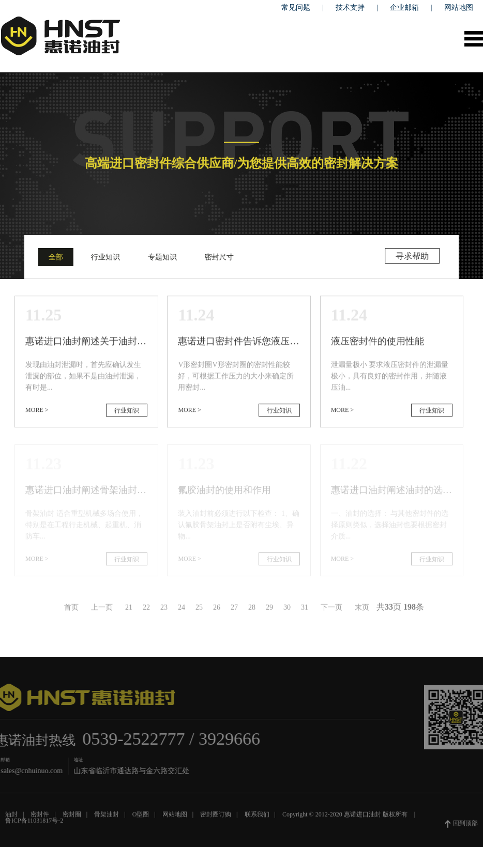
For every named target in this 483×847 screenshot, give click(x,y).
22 (146, 610)
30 (287, 610)
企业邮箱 (404, 7)
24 (181, 610)
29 (269, 610)
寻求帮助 (413, 256)
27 (234, 610)
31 (304, 610)
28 (251, 610)
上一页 (102, 610)
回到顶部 (461, 826)
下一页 (331, 610)
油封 (11, 817)
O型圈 (140, 817)
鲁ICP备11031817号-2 (34, 823)
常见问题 (295, 7)
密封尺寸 (218, 257)
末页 (362, 610)
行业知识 (104, 257)
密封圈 (72, 817)
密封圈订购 (215, 817)
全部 (55, 257)
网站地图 (458, 7)
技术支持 (350, 7)
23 (164, 610)
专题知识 (161, 257)
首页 (71, 610)
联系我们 (257, 817)
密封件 (40, 817)
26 (216, 610)
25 (199, 610)
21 (128, 610)
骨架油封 (106, 817)
